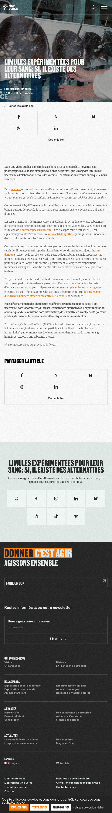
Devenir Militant (14, 716)
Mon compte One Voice (18, 783)
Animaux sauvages (67, 689)
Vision (8, 662)
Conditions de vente (16, 787)
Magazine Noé (65, 743)
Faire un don (11, 713)
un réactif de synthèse (61, 234)
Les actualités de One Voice (21, 740)
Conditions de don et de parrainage (78, 783)
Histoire (61, 662)
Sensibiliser (11, 720)
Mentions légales (14, 779)
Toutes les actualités (19, 106)
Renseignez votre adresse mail (30, 621)
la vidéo (15, 189)
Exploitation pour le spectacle (22, 686)
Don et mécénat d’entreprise (73, 713)
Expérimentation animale (71, 686)
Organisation (12, 666)
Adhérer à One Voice (69, 716)
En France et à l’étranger (71, 666)
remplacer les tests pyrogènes (83, 287)
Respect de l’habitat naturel (73, 693)
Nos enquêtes (64, 740)
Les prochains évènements (20, 743)
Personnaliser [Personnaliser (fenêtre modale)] (61, 807)
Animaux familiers (15, 693)
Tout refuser (39, 807)
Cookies (9, 792)
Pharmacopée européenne (35, 230)
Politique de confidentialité (73, 779)
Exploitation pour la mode (19, 689)
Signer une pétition (68, 720)
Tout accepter (19, 807)
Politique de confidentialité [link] (88, 807)
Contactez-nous (66, 787)
